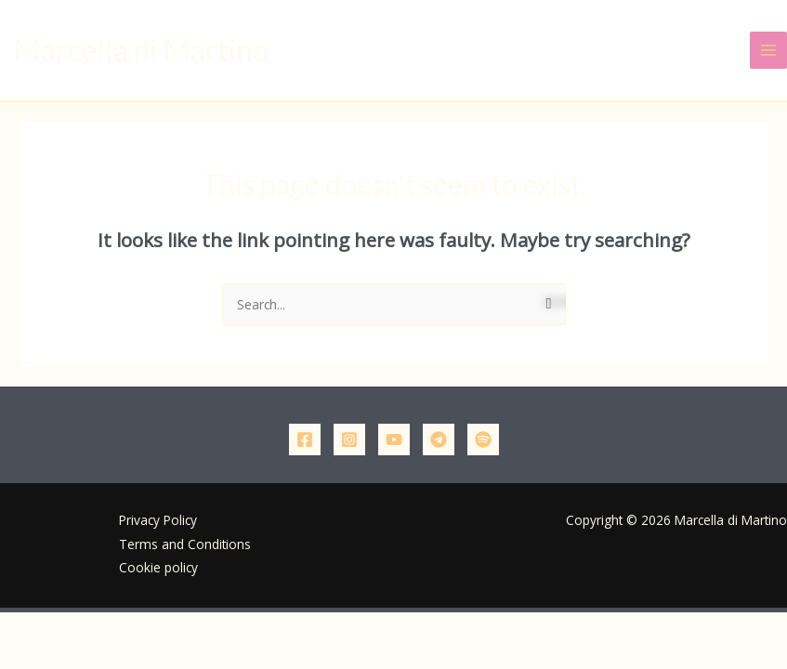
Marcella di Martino (141, 50)
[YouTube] (394, 439)
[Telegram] (438, 439)
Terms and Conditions (185, 544)
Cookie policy (158, 567)
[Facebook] (305, 439)
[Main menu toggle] (769, 51)
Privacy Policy (158, 520)
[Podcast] (483, 439)
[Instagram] (349, 439)
